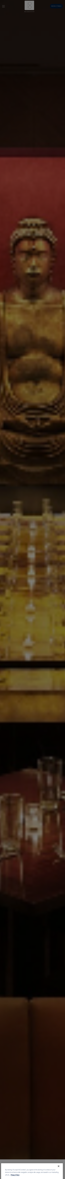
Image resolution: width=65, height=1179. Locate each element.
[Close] (59, 1172)
